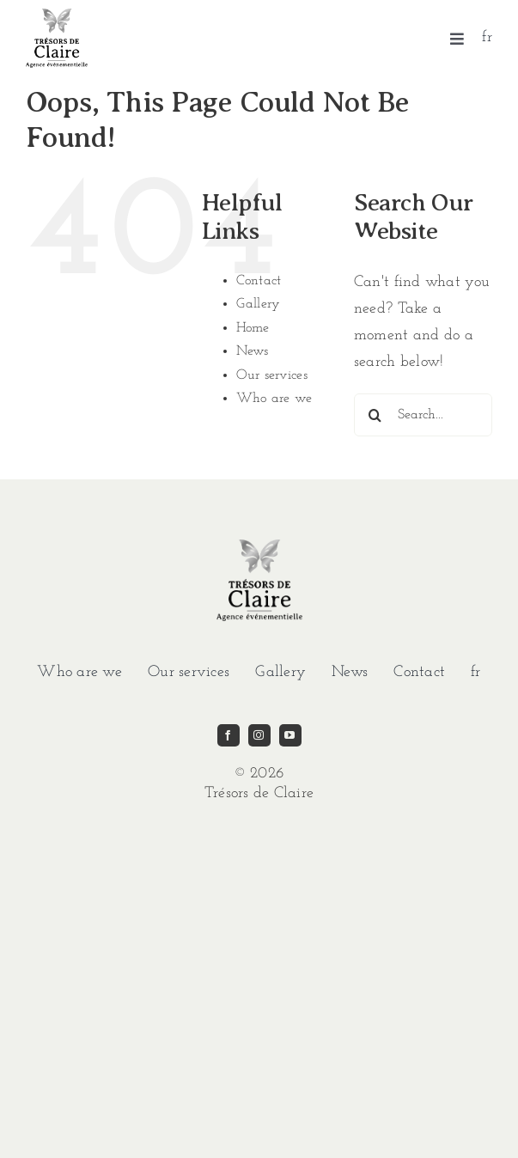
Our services (272, 375)
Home (253, 328)
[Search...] (423, 414)
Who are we (274, 398)
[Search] (375, 414)
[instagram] (259, 735)
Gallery (258, 304)
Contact (259, 281)
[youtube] (290, 735)
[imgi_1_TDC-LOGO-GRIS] (57, 16)
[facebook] (228, 735)
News (252, 351)
